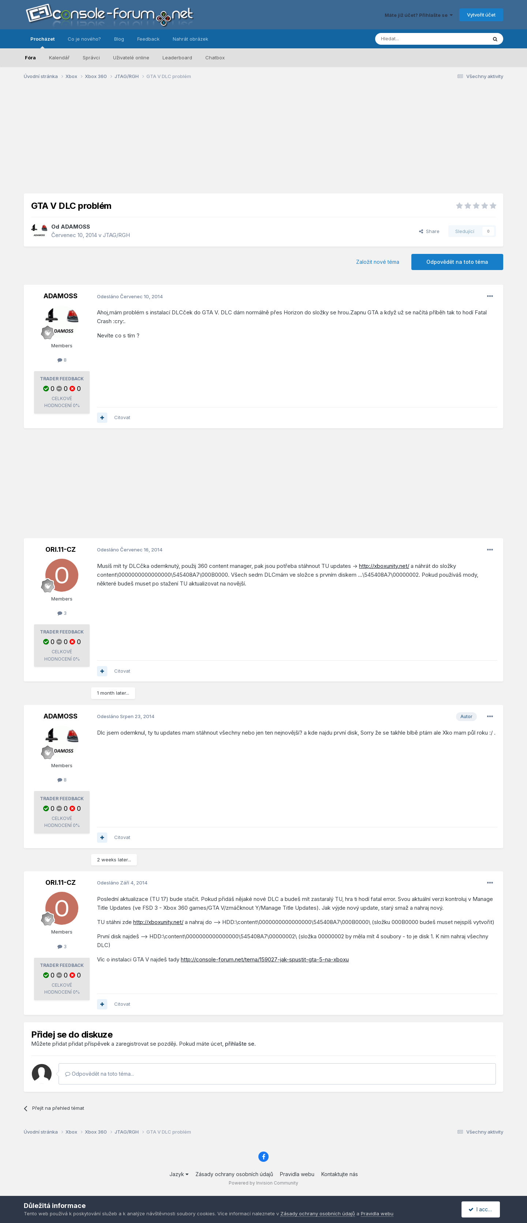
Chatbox (215, 57)
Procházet (42, 42)
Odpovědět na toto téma (457, 262)
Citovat (122, 417)
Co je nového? (84, 39)
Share (429, 231)
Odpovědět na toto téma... (99, 1074)
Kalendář (59, 57)
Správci (91, 57)
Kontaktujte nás (339, 1174)
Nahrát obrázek (190, 39)
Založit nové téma (377, 262)
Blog (119, 39)
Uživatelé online (131, 57)
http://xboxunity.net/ (384, 565)
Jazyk (178, 1174)
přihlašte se (239, 1043)
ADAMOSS (75, 226)
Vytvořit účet (481, 15)
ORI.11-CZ (60, 549)
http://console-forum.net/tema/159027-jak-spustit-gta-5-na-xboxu (265, 959)
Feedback (148, 39)
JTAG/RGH (116, 235)
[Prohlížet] (413, 39)
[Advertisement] (263, 142)
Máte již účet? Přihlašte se (419, 15)
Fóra (30, 57)
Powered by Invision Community (263, 1183)
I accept (482, 1209)
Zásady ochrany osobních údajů (234, 1174)
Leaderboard (177, 57)
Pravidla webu (297, 1174)
